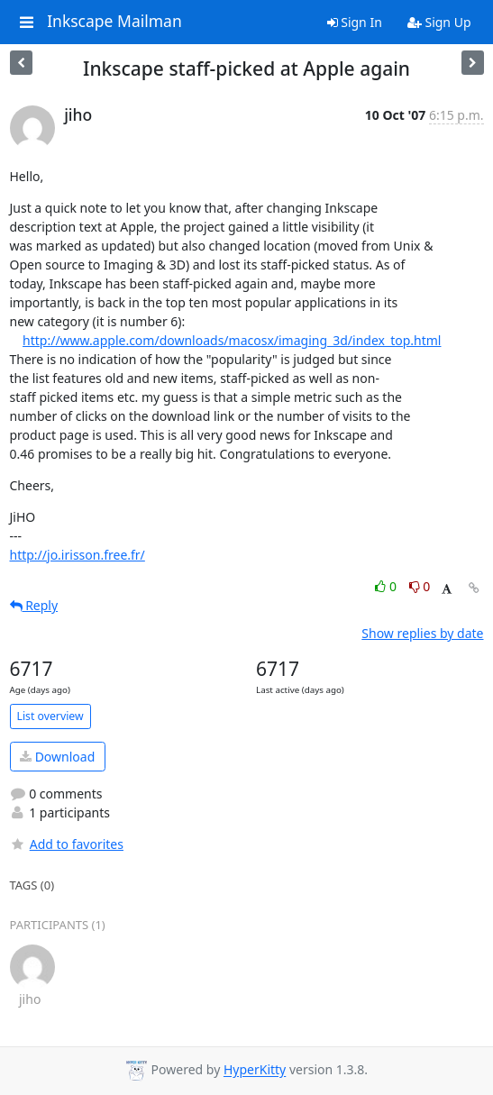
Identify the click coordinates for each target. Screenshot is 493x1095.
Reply (34, 605)
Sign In (354, 22)
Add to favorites (66, 844)
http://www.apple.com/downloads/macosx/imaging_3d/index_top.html (232, 340)
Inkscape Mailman (114, 21)
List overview (50, 716)
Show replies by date (422, 633)
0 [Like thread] (387, 586)
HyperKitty (255, 1070)
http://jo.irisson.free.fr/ (77, 554)
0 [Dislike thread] (420, 586)
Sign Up (439, 22)
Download (57, 756)
